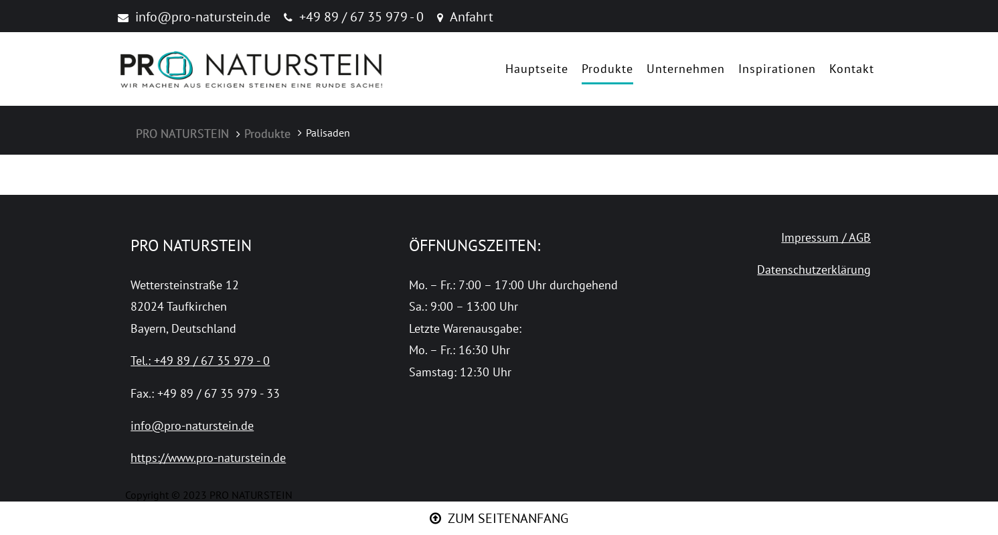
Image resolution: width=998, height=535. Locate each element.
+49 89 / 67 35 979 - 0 (361, 16)
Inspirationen (777, 68)
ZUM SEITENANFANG (508, 518)
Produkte (607, 68)
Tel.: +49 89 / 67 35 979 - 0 (200, 360)
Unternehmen (686, 68)
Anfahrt (471, 16)
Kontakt (851, 68)
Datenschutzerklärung (814, 269)
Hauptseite (536, 68)
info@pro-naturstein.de (202, 16)
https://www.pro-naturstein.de (208, 457)
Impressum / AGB (826, 237)
